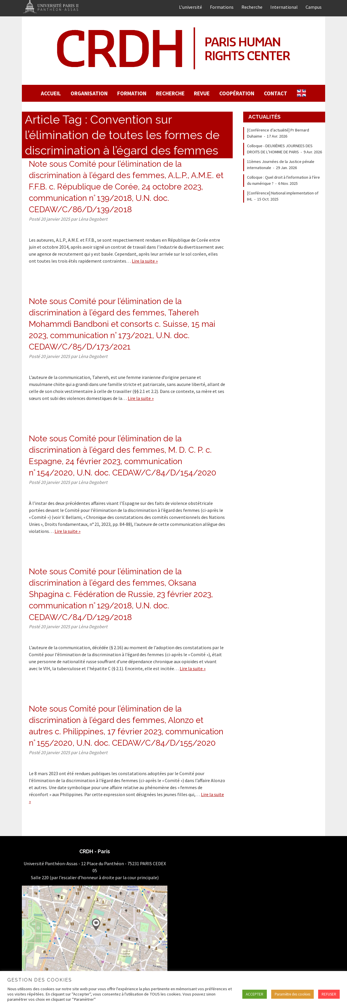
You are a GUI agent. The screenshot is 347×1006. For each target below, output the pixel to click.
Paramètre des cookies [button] (292, 994)
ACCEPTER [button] (254, 994)
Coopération (236, 93)
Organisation (89, 93)
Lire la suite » (145, 261)
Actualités (264, 117)
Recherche (251, 7)
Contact (275, 93)
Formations (222, 7)
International (284, 7)
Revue (202, 93)
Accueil (51, 93)
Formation (131, 93)
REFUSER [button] (329, 994)
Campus (314, 7)
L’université (190, 7)
